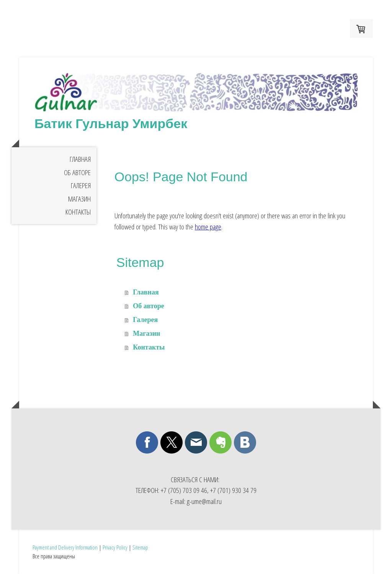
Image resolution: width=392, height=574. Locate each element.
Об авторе (77, 172)
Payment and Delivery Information (65, 547)
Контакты (78, 212)
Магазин (79, 199)
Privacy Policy (115, 547)
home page (208, 227)
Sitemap (140, 547)
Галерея (81, 185)
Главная (80, 159)
